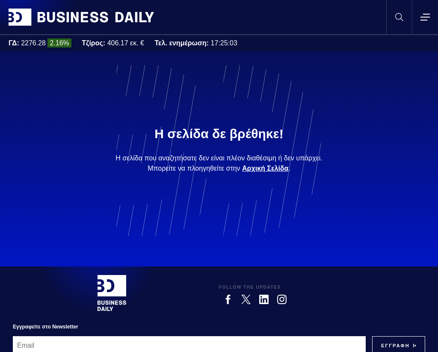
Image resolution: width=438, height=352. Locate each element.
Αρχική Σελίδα (265, 168)
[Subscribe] (395, 346)
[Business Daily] (112, 293)
